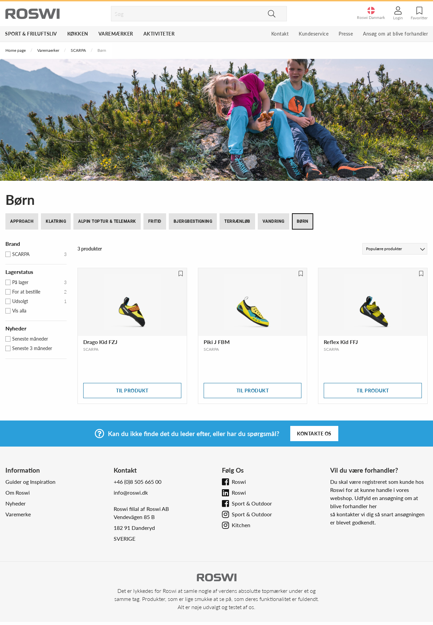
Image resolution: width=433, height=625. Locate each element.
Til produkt (132, 390)
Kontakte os (314, 433)
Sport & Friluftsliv (31, 34)
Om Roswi (17, 492)
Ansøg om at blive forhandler (395, 34)
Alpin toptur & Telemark (107, 221)
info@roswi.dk (131, 492)
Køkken (77, 34)
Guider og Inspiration (30, 481)
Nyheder (15, 503)
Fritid (154, 221)
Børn (303, 221)
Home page (15, 50)
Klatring (56, 221)
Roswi (239, 481)
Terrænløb (237, 221)
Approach (21, 221)
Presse (346, 34)
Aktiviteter (159, 34)
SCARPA (78, 50)
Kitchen (241, 525)
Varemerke (18, 514)
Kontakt (280, 34)
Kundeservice (313, 34)
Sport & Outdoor (252, 503)
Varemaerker (48, 50)
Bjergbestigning (193, 221)
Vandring (273, 221)
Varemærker (115, 34)
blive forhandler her (353, 506)
